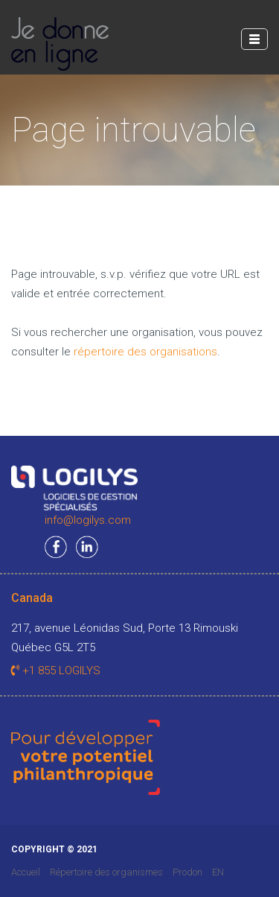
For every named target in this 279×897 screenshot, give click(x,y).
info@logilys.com (88, 520)
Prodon (187, 872)
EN (218, 872)
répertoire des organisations (145, 351)
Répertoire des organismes (106, 872)
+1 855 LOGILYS (55, 670)
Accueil (25, 872)
